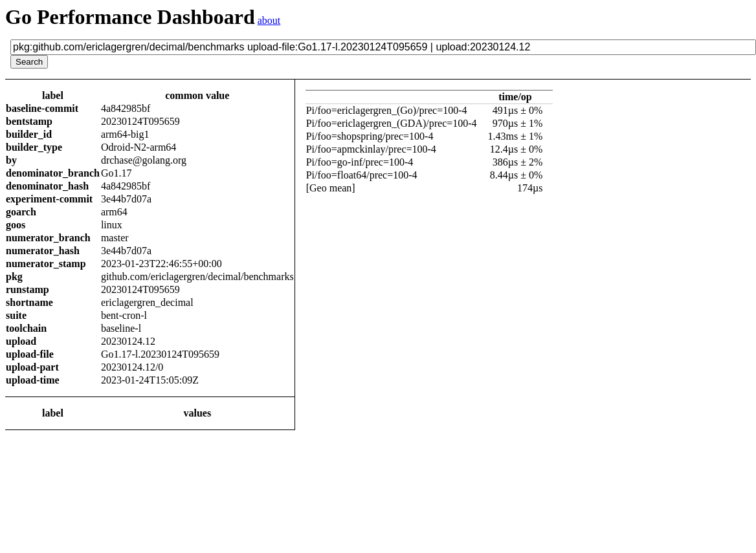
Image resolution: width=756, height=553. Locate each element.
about (269, 20)
